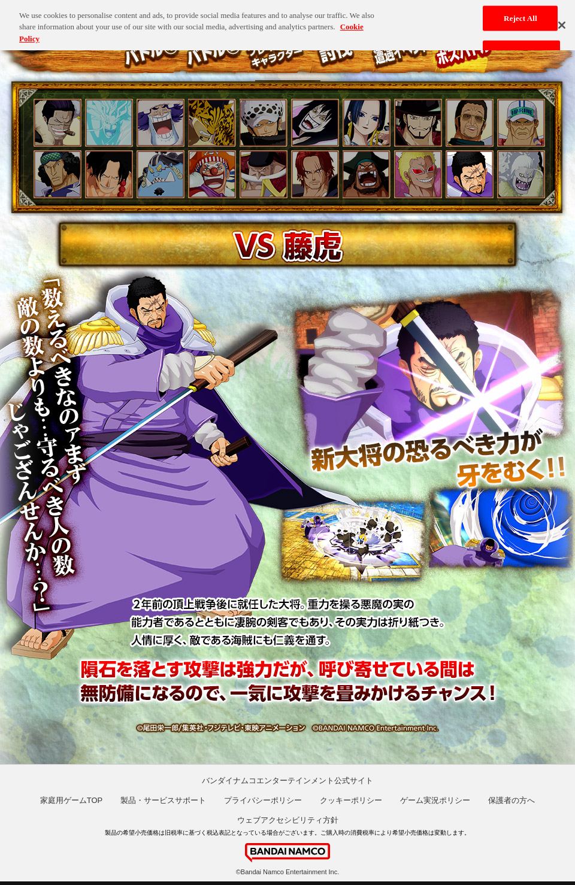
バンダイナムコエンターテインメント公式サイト (287, 780)
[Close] (562, 21)
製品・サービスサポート (163, 800)
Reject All (520, 14)
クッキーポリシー (351, 800)
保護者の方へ (511, 800)
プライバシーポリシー (263, 800)
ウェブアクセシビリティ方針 (287, 820)
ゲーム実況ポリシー (435, 800)
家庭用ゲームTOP (71, 800)
